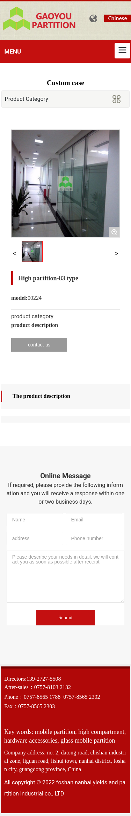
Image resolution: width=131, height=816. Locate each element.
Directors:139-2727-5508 (32, 679)
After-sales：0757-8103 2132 (37, 687)
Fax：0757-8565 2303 (29, 706)
